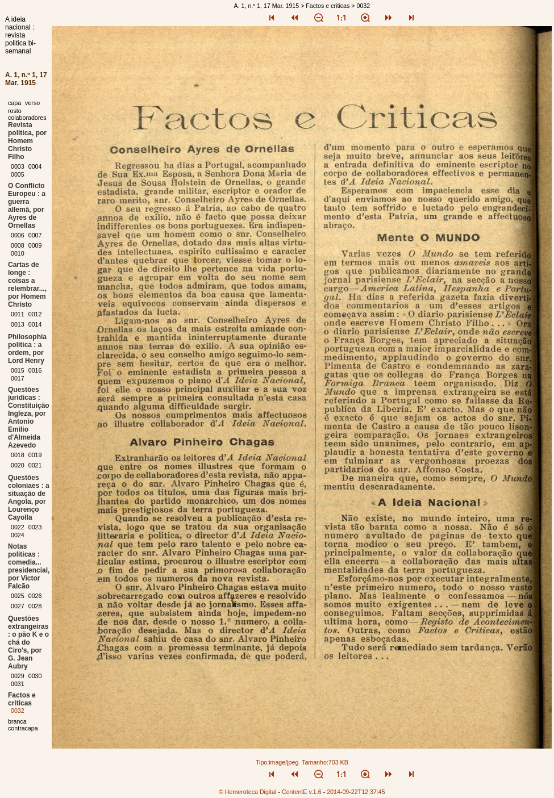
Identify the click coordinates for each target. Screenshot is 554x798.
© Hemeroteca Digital (247, 791)
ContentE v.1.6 (302, 791)
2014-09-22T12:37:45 (356, 791)
